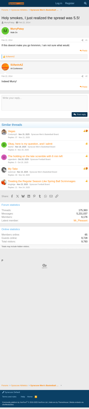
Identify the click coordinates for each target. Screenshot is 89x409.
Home (30, 396)
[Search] (85, 3)
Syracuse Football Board (40, 159)
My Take (13, 168)
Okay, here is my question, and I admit (30, 143)
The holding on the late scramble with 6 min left (35, 156)
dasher (11, 147)
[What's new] (79, 3)
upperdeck (12, 159)
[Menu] (4, 3)
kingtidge (11, 184)
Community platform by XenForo (25, 402)
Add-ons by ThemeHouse (58, 402)
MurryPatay (9, 22)
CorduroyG (12, 134)
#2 (86, 76)
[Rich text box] (44, 103)
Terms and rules (9, 396)
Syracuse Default (11, 392)
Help (23, 396)
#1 (86, 40)
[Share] (82, 40)
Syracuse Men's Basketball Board (45, 134)
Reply (84, 50)
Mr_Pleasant (80, 220)
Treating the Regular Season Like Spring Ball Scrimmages (41, 181)
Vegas (11, 131)
